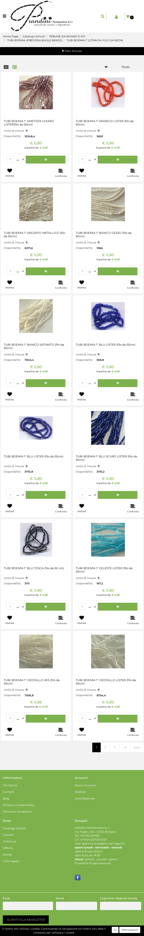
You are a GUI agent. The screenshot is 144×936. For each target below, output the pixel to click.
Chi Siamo (10, 785)
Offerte (8, 848)
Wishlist (80, 792)
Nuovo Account (85, 785)
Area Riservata (85, 798)
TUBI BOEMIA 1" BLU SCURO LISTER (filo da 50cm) (106, 458)
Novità (7, 854)
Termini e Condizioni (17, 811)
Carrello (8, 835)
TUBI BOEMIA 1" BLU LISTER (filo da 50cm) (105, 344)
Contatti (8, 792)
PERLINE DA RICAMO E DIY (67, 36)
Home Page (10, 36)
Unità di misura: (14, 130)
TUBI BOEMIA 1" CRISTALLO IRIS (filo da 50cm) (32, 682)
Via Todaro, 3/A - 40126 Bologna (95, 831)
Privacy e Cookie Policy (19, 805)
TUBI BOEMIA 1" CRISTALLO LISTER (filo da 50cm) (106, 682)
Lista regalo (11, 861)
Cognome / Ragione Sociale (119, 898)
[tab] (8, 67)
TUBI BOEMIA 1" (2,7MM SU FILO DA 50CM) (95, 40)
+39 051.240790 (90, 835)
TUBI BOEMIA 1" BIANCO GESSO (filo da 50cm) (104, 234)
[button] (102, 16)
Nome (61, 898)
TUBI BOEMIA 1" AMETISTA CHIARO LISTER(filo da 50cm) (29, 122)
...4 (124, 747)
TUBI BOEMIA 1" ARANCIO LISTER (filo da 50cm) (105, 122)
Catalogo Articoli (34, 36)
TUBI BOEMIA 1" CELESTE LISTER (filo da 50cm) (104, 570)
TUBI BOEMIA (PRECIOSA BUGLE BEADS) (34, 40)
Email (7, 898)
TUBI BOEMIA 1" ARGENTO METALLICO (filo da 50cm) (34, 234)
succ (137, 747)
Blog (6, 798)
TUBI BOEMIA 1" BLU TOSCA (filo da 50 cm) (34, 568)
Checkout (9, 841)
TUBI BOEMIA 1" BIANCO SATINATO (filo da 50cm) (34, 346)
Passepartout (88, 934)
